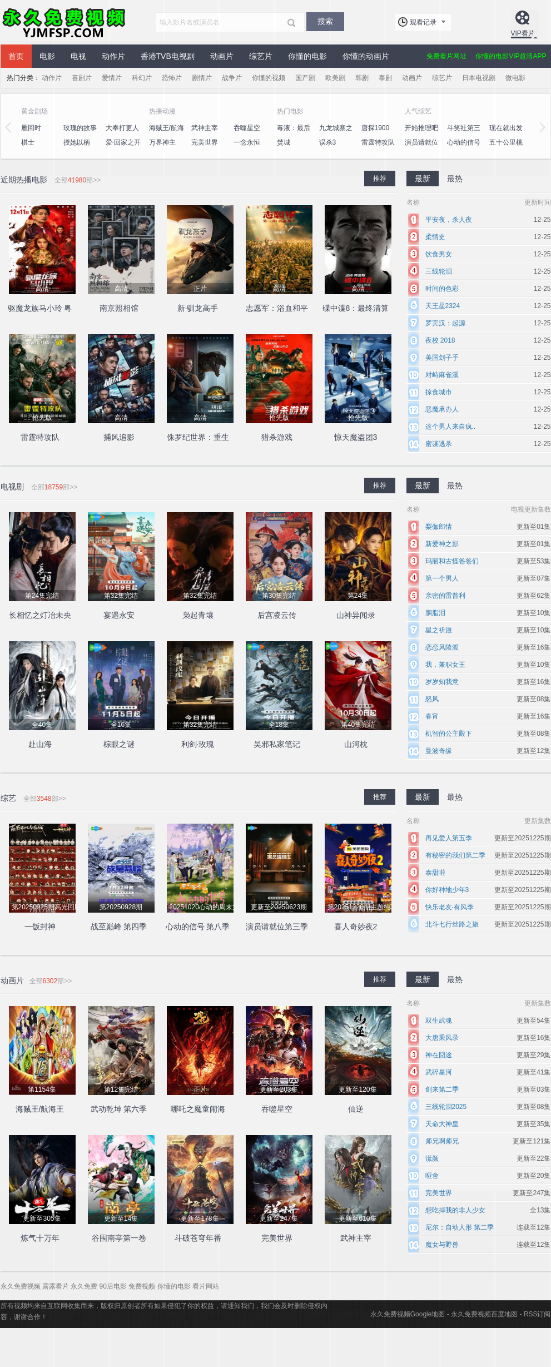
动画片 (222, 56)
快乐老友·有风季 (449, 907)
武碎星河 (438, 1072)
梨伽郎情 (438, 527)
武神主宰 (204, 128)
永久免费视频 (64, 22)
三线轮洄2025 (446, 1107)
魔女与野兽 (442, 1245)
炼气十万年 (40, 1238)
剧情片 (202, 78)
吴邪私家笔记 (277, 744)
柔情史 (435, 237)
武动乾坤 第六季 (119, 1109)
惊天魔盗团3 (356, 437)
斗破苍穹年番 (198, 1238)
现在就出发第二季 (506, 134)
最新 (422, 178)
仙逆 (356, 1109)
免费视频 (141, 1286)
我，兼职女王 (445, 664)
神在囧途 (438, 1055)
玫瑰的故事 (80, 128)
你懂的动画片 (365, 56)
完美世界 (204, 142)
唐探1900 (375, 128)
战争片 (232, 78)
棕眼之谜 (119, 744)
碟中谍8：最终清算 (355, 308)
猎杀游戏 (276, 437)
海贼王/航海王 (166, 134)
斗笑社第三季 (463, 134)
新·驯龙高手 (198, 308)
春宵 (432, 716)
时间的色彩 (442, 289)
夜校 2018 (440, 340)
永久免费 (84, 1286)
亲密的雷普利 (445, 596)
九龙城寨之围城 (336, 134)
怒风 (432, 699)
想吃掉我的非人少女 (455, 1210)
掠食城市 (438, 392)
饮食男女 (438, 254)
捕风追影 (119, 437)
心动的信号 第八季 (463, 148)
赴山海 (40, 744)
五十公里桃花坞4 (506, 148)
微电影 (515, 78)
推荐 (379, 178)
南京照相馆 (119, 308)
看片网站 (205, 1286)
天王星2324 (442, 306)
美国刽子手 (442, 357)
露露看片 (55, 1286)
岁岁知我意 (442, 682)
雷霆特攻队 (378, 142)
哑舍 (432, 1176)
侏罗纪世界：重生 (198, 437)
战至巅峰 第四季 (119, 926)
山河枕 (356, 744)
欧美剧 (335, 78)
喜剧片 (82, 78)
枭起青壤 (198, 615)
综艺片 (260, 56)
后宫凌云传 (276, 615)
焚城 (283, 142)
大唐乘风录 (442, 1038)
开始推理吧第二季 (421, 134)
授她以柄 (76, 142)
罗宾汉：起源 (445, 323)
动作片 (113, 56)
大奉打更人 (122, 128)
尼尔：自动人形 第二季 (459, 1227)
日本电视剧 (478, 78)
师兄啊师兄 (442, 1141)
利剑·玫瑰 (198, 744)
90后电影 (113, 1286)
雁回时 (31, 128)
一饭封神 (40, 926)
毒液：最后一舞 (293, 134)
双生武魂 (438, 1020)
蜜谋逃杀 (438, 444)
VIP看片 (523, 33)
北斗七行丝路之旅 (452, 924)
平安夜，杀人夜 (448, 220)
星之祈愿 (438, 630)
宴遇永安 (119, 615)
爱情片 (112, 78)
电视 (78, 56)
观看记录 (423, 22)
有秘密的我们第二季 (455, 855)
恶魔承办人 (442, 409)
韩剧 (362, 78)
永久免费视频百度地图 (484, 1314)
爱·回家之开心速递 (123, 148)
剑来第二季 (442, 1089)
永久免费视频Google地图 (407, 1314)
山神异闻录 (355, 615)
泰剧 (385, 78)
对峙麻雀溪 (442, 375)
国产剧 (305, 78)
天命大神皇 (442, 1124)
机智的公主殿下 (448, 733)
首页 (16, 56)
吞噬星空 (247, 128)
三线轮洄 (438, 271)
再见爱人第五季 (448, 838)
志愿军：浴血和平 (277, 308)
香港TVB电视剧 (168, 56)
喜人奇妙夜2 (356, 926)
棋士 (27, 142)
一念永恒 (247, 142)
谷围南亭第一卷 (119, 1238)
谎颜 (432, 1158)
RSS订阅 (537, 1314)
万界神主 (162, 142)
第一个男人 (442, 578)
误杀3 (327, 142)
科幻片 (142, 78)
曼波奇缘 (438, 751)
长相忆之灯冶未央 (40, 615)
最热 (455, 178)
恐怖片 (172, 78)
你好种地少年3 (447, 890)
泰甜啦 (435, 872)
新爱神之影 (442, 544)
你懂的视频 (268, 78)
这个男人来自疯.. (450, 426)
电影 (47, 56)
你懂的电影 (307, 56)
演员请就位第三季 (421, 148)
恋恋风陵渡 (442, 647)
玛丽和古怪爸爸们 (452, 561)
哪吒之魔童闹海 (198, 1109)
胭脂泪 (435, 613)
